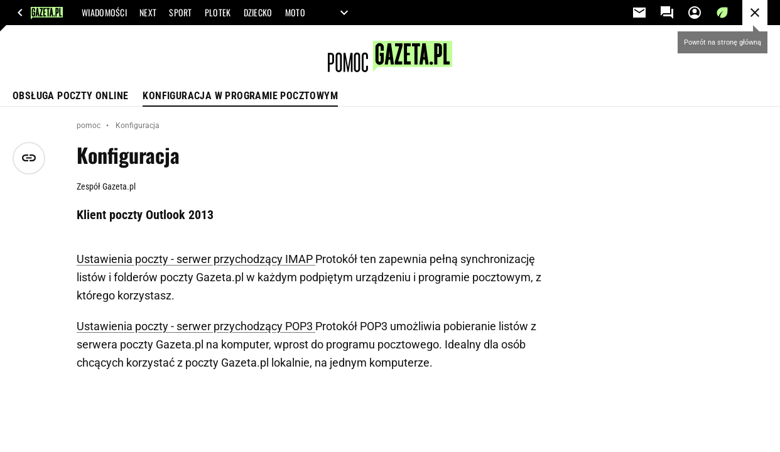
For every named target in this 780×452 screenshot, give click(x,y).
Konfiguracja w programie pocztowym (240, 96)
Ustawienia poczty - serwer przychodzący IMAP (196, 259)
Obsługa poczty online (70, 96)
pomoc (88, 125)
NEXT (147, 12)
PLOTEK (218, 12)
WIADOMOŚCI (104, 12)
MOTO (295, 12)
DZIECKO (258, 12)
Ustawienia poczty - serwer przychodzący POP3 (196, 326)
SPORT (180, 12)
